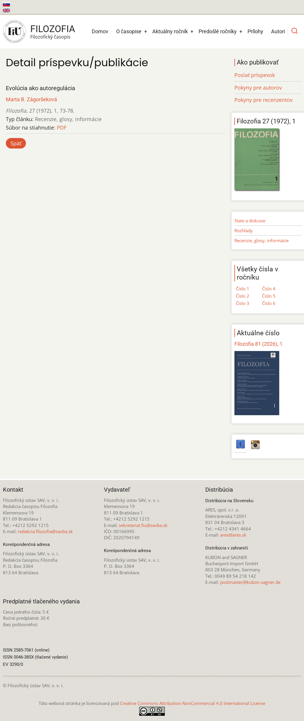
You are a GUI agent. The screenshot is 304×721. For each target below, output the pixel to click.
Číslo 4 (268, 288)
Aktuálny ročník (170, 31)
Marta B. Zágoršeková (31, 99)
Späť (15, 143)
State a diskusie (249, 221)
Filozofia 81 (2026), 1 (258, 344)
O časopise (129, 31)
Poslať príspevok (254, 74)
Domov (100, 31)
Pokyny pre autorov (258, 87)
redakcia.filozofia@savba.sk (45, 531)
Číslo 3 (242, 303)
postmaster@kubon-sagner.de (250, 582)
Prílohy (255, 31)
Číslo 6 (268, 303)
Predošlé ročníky (218, 31)
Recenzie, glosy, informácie (261, 240)
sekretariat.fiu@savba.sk (143, 525)
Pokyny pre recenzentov (263, 99)
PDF (61, 127)
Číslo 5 (268, 296)
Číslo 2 (242, 296)
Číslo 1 (242, 288)
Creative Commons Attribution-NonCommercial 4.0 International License (192, 703)
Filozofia (52, 28)
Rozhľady (243, 230)
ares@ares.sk (233, 535)
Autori (278, 31)
